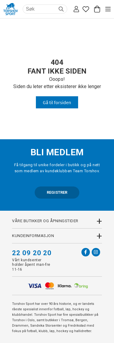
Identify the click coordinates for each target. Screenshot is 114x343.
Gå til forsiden (57, 102)
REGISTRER (57, 192)
